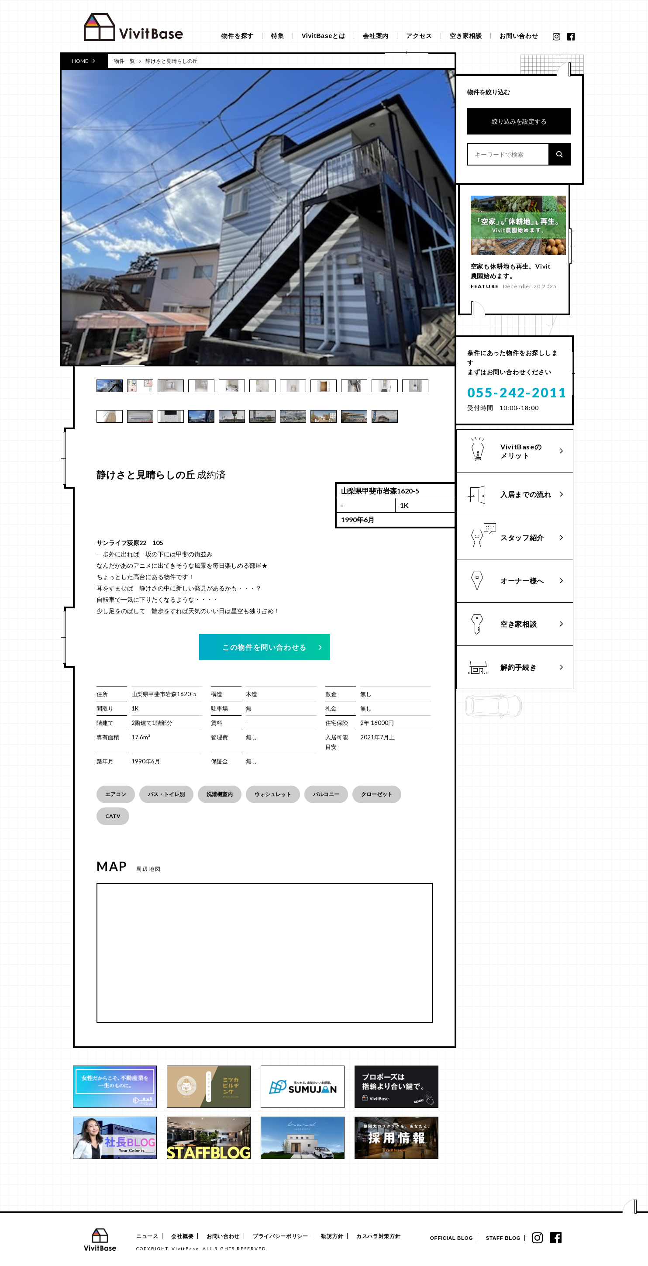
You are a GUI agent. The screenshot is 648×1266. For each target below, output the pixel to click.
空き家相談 (466, 36)
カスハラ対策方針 (386, 1236)
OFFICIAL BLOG (444, 1238)
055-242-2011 (517, 395)
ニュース (146, 1236)
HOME (83, 60)
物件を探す (237, 36)
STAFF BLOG (499, 1238)
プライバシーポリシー (285, 1236)
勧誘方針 (338, 1236)
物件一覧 (124, 61)
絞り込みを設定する (519, 121)
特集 (277, 36)
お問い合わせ (519, 36)
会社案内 (376, 36)
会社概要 (184, 1236)
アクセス (419, 36)
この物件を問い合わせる (264, 647)
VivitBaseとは (323, 36)
